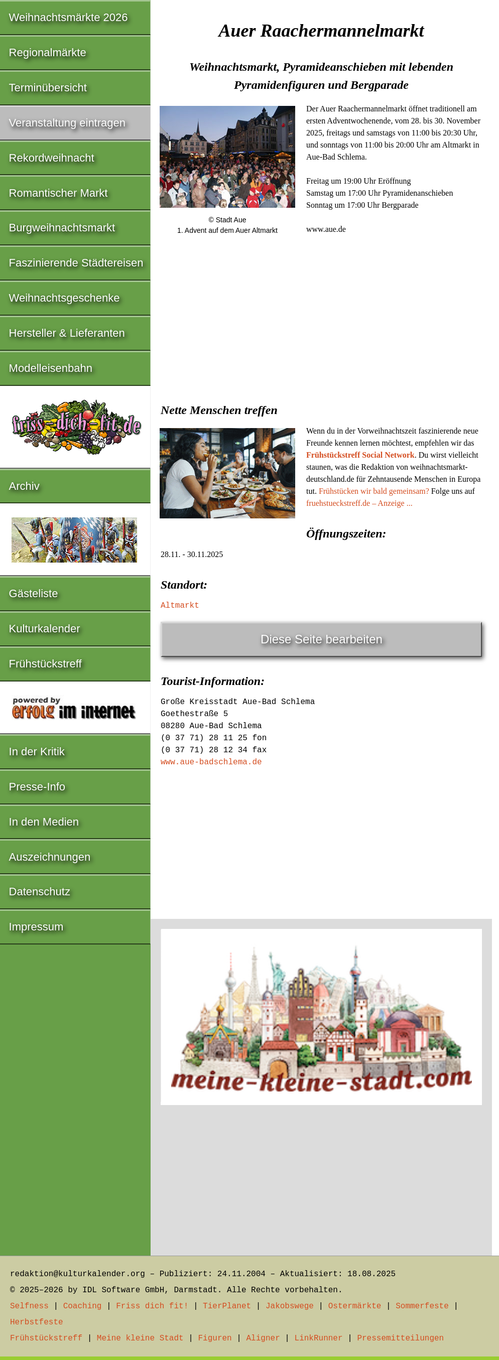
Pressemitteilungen (400, 1338)
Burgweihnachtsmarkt (62, 227)
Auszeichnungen (50, 857)
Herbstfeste (36, 1322)
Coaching (82, 1306)
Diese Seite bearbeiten (322, 639)
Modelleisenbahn (50, 368)
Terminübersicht (48, 87)
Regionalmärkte (47, 52)
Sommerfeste (422, 1306)
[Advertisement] (321, 319)
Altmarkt (180, 605)
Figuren (214, 1338)
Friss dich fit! (152, 1306)
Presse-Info (37, 786)
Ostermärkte (355, 1306)
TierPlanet (227, 1306)
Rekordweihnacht (51, 158)
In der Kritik (37, 751)
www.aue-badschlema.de (211, 762)
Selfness (29, 1306)
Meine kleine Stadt (140, 1338)
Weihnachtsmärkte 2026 (68, 17)
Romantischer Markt (58, 193)
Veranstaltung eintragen (67, 122)
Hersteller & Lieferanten (67, 333)
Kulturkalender (44, 628)
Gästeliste (33, 593)
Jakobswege (290, 1306)
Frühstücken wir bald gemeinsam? (374, 491)
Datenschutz (39, 891)
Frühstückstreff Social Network (360, 455)
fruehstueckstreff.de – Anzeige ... (359, 503)
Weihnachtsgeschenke (64, 298)
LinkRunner (319, 1338)
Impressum (36, 926)
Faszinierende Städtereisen (76, 262)
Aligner (263, 1338)
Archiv (24, 486)
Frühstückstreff (45, 663)
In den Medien (44, 821)
